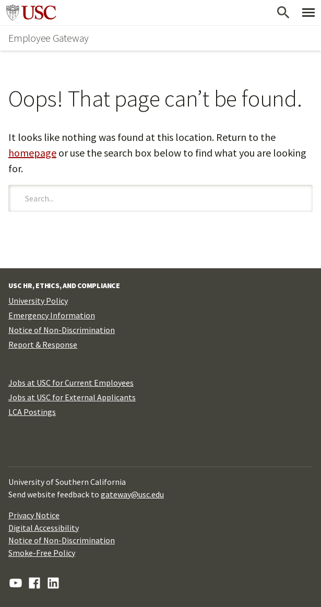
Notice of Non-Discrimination (61, 330)
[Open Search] (283, 12)
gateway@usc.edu (132, 494)
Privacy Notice (34, 515)
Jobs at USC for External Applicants (72, 397)
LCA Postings (32, 412)
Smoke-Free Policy (41, 553)
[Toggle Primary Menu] (308, 12)
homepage (32, 152)
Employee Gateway (48, 37)
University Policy (38, 300)
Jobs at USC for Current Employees (71, 382)
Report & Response (42, 344)
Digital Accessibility (43, 527)
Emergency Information (51, 315)
